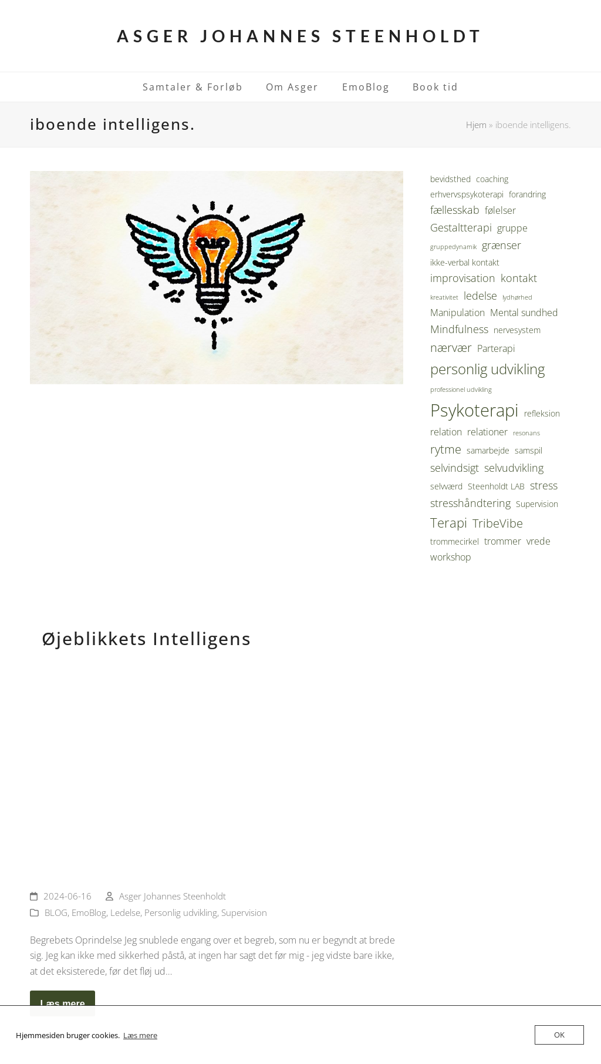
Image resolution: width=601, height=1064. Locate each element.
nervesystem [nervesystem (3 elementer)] (517, 329)
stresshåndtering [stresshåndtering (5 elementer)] (470, 503)
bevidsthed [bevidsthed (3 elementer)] (450, 178)
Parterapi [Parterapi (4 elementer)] (496, 348)
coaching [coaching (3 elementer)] (492, 178)
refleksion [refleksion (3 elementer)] (542, 413)
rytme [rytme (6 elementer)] (445, 449)
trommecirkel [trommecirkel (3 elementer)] (454, 541)
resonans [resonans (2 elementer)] (526, 433)
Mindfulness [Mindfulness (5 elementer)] (459, 329)
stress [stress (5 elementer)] (544, 485)
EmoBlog (89, 912)
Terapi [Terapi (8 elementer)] (448, 522)
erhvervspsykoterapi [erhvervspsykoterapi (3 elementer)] (467, 194)
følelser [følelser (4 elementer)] (500, 210)
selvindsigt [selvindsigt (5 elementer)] (454, 468)
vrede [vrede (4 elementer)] (538, 541)
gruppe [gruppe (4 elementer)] (512, 227)
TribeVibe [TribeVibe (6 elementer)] (497, 523)
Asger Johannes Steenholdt (300, 36)
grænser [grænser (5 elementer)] (501, 245)
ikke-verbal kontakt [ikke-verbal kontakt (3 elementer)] (464, 262)
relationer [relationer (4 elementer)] (487, 431)
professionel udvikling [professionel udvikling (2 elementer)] (461, 389)
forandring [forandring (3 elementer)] (527, 194)
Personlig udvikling (180, 912)
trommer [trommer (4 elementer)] (502, 541)
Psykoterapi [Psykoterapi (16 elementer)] (474, 410)
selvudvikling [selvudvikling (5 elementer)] (513, 468)
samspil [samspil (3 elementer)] (528, 450)
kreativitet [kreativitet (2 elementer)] (444, 297)
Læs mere (140, 1035)
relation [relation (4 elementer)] (446, 431)
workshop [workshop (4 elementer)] (450, 557)
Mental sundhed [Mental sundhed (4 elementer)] (524, 312)
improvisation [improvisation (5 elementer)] (462, 278)
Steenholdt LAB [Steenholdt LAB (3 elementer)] (496, 486)
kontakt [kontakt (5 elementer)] (519, 278)
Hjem (476, 124)
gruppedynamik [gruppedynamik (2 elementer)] (453, 247)
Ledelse (125, 912)
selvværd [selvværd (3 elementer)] (446, 486)
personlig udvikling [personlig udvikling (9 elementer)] (487, 369)
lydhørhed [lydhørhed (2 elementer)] (517, 297)
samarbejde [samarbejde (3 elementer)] (488, 450)
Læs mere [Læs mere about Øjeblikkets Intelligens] (62, 1003)
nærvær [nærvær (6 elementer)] (451, 347)
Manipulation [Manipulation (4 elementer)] (457, 312)
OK (559, 1034)
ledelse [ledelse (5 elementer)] (480, 295)
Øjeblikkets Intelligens (146, 638)
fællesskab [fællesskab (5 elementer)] (455, 210)
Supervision (244, 912)
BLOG (56, 912)
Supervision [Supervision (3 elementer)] (537, 503)
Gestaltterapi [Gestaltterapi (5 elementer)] (461, 227)
